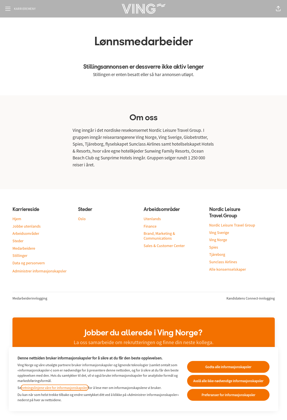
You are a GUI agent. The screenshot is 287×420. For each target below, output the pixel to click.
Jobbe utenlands (26, 226)
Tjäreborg (217, 254)
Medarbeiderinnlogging (29, 298)
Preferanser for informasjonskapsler (228, 395)
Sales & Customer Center (164, 245)
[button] (278, 9)
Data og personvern (28, 262)
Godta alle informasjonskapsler (228, 367)
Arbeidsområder (25, 233)
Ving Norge (218, 239)
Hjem (16, 218)
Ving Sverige (219, 232)
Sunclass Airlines (223, 261)
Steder (17, 240)
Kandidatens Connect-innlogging (250, 298)
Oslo (82, 218)
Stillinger (19, 255)
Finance (150, 226)
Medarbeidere (23, 248)
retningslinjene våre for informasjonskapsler (54, 387)
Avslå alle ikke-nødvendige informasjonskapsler (228, 381)
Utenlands (152, 218)
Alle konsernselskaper (227, 269)
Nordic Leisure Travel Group (232, 225)
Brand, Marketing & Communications (159, 236)
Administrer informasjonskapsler (39, 271)
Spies (213, 247)
